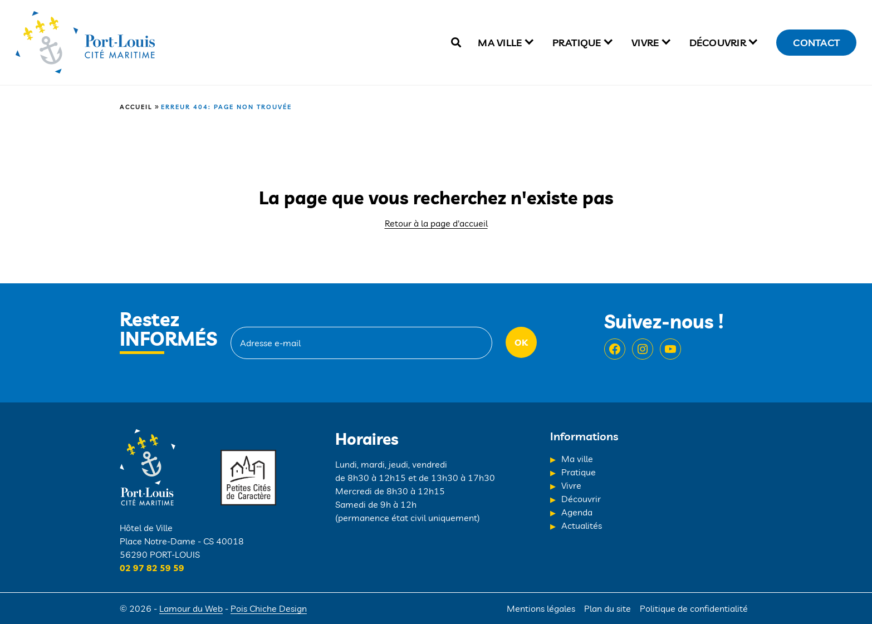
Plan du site (607, 608)
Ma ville (500, 42)
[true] (456, 42)
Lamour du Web (191, 608)
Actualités (581, 525)
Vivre (645, 42)
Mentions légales (541, 608)
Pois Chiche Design (269, 608)
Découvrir (717, 42)
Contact (816, 42)
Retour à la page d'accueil (436, 223)
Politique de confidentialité (694, 608)
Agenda (576, 512)
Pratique (576, 42)
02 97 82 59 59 (152, 567)
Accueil (136, 107)
